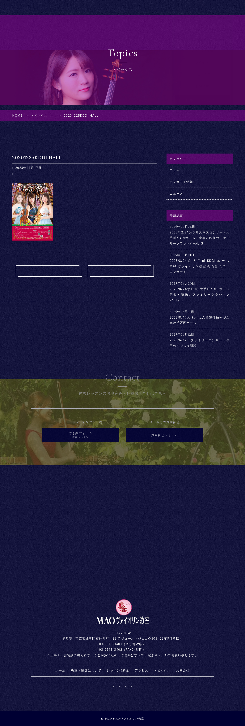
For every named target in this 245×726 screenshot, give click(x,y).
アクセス (202, 70)
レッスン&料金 (202, 58)
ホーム (202, 35)
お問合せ (202, 93)
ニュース (176, 193)
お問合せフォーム (164, 435)
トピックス (202, 82)
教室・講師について (202, 47)
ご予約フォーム (80, 435)
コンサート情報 (181, 182)
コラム (175, 170)
